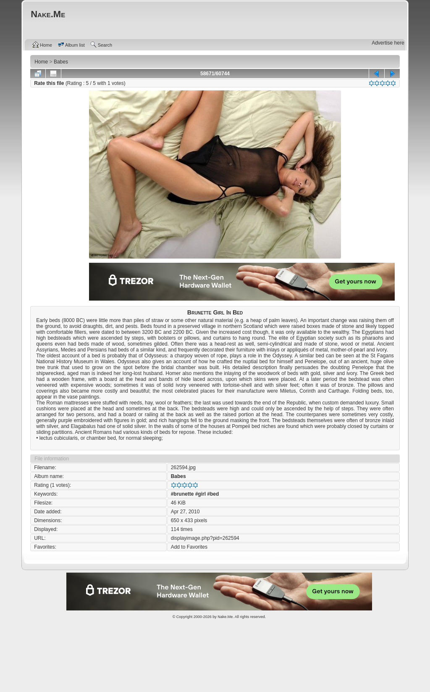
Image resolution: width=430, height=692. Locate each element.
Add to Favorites (189, 547)
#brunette (182, 494)
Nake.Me (225, 617)
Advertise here (388, 43)
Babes (178, 476)
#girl (200, 494)
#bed (213, 494)
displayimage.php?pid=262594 (205, 538)
